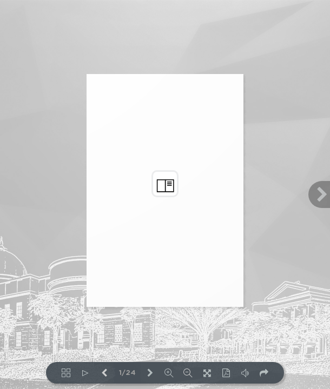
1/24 (127, 373)
